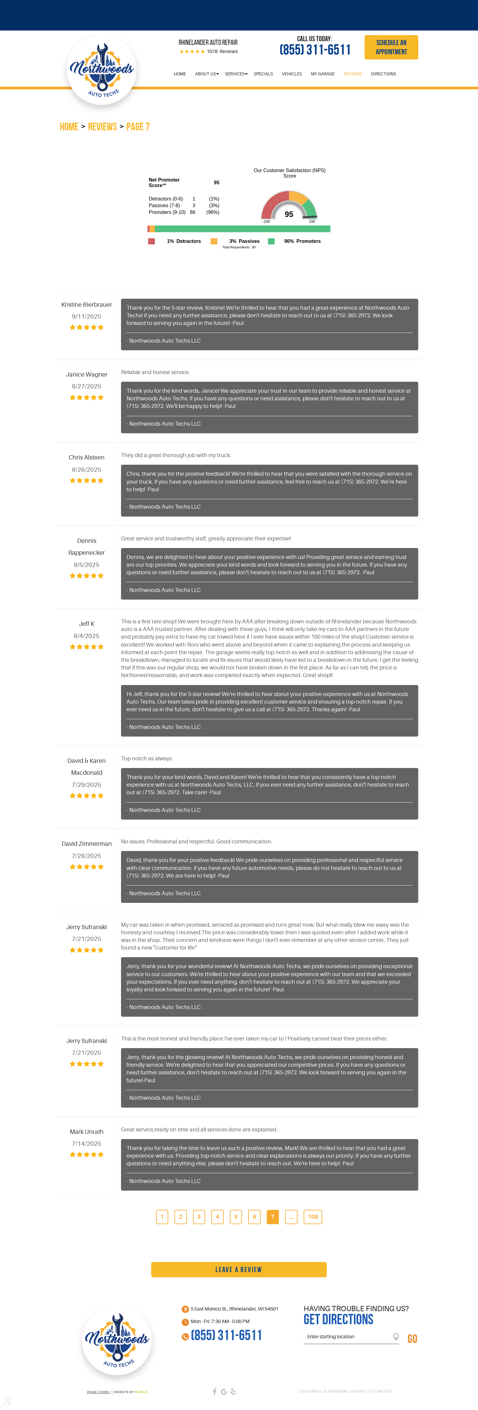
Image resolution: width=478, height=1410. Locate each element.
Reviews (353, 73)
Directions (383, 73)
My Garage (323, 73)
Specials (263, 73)
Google (223, 1391)
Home (180, 73)
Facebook (214, 1391)
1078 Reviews (222, 51)
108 (313, 1217)
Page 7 (138, 126)
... (291, 1217)
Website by (130, 1392)
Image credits (98, 1392)
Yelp (233, 1391)
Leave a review (239, 1270)
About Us (205, 73)
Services (234, 73)
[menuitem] (180, 74)
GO (412, 1338)
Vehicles (292, 73)
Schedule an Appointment (391, 47)
